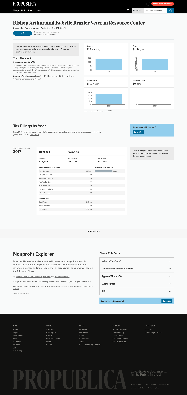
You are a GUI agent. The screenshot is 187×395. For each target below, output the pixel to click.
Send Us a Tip (118, 332)
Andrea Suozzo (22, 277)
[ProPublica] (24, 4)
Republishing (151, 384)
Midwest (83, 329)
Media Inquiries (119, 342)
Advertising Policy (138, 388)
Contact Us (138, 132)
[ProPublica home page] (70, 379)
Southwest (84, 339)
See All (49, 345)
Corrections (117, 335)
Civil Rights (51, 332)
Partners (17, 342)
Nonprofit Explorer (23, 10)
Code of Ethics (136, 384)
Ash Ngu (46, 277)
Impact (16, 332)
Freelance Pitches (120, 339)
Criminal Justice (53, 339)
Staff (15, 339)
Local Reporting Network (90, 345)
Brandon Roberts (62, 277)
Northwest (83, 332)
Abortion (50, 329)
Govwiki (16, 289)
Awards (16, 345)
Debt (48, 342)
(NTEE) (37, 79)
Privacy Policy (164, 384)
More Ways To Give (153, 332)
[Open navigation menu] (148, 4)
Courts (49, 335)
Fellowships (18, 351)
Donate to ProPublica (162, 3)
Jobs (15, 348)
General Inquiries (119, 329)
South (81, 335)
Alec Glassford (35, 277)
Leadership (18, 335)
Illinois (39, 11)
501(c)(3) (32, 62)
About (15, 329)
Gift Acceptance (154, 388)
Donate (148, 329)
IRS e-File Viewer (38, 287)
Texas (81, 342)
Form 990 (17, 132)
